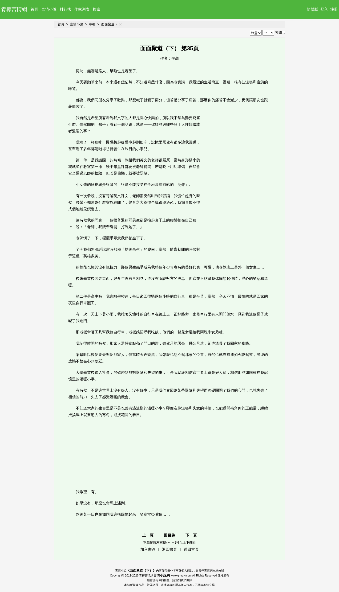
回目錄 (169, 535)
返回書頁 (169, 549)
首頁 (34, 9)
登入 (324, 9)
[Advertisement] (237, 182)
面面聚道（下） (112, 24)
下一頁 (191, 535)
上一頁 (147, 535)
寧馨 (92, 24)
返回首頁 (191, 549)
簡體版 (312, 9)
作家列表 (81, 9)
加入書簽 (147, 549)
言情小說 (48, 9)
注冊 (334, 9)
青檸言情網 (14, 9)
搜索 (96, 9)
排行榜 (65, 9)
